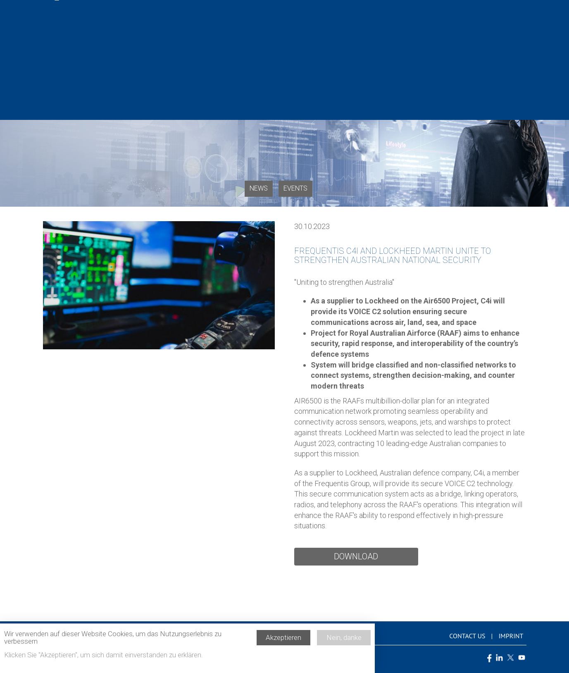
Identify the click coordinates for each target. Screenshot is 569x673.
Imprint (510, 636)
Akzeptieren (283, 640)
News (259, 188)
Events (295, 188)
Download (356, 556)
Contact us (467, 636)
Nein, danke (344, 640)
